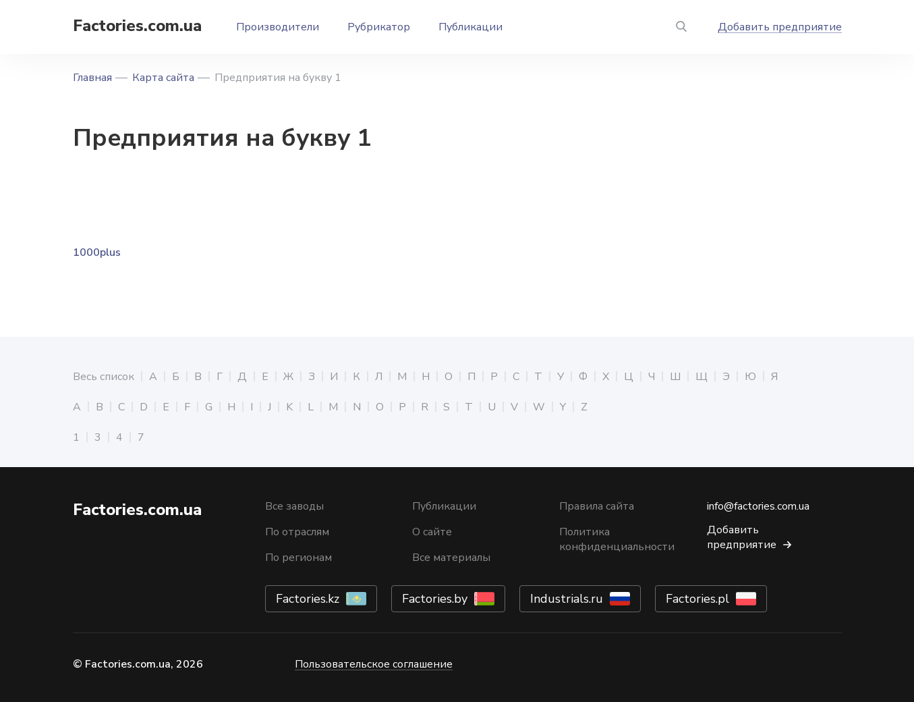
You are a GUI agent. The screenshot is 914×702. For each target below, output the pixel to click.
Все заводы (294, 506)
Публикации (470, 27)
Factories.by (434, 599)
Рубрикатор (378, 27)
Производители (277, 27)
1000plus (97, 252)
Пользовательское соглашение (374, 664)
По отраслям (297, 531)
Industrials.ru (566, 599)
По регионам (298, 557)
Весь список (103, 376)
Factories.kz (307, 599)
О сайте (432, 531)
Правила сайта (596, 506)
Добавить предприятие (780, 27)
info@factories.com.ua (758, 506)
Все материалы (451, 557)
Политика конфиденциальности (617, 539)
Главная (92, 77)
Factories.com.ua (137, 25)
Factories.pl (697, 599)
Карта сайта (163, 77)
